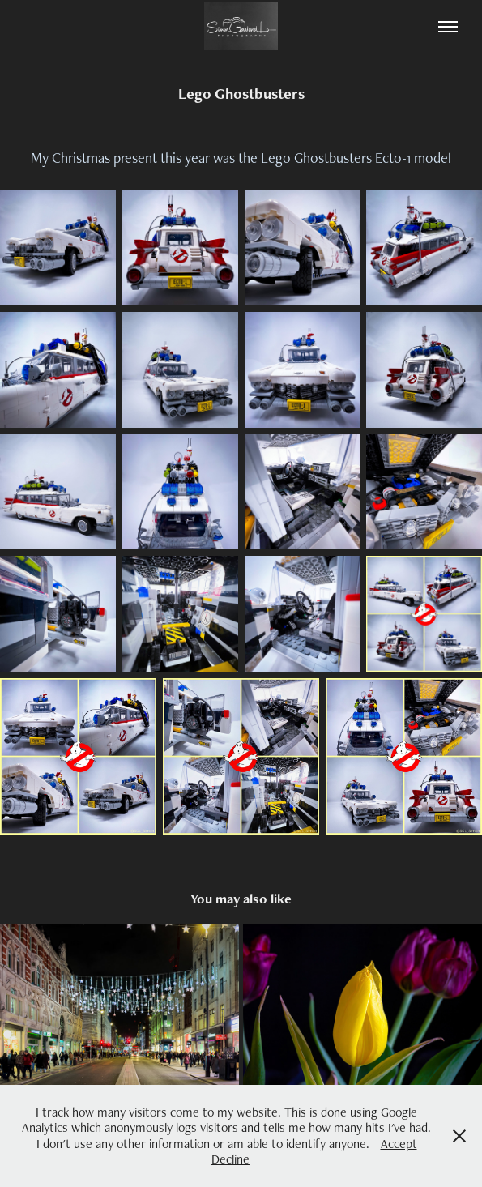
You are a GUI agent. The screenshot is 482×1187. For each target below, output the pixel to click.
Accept (399, 1143)
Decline (230, 1159)
